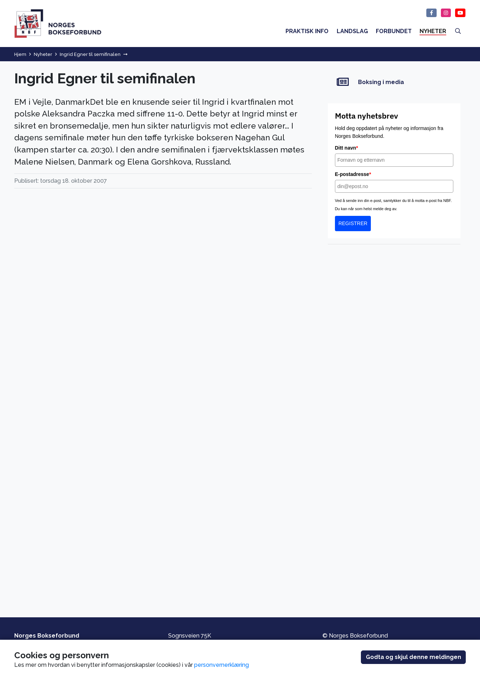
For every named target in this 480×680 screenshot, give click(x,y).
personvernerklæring (221, 664)
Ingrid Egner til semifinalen (90, 54)
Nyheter (43, 54)
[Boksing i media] (394, 82)
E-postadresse (353, 174)
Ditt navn (346, 148)
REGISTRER (353, 223)
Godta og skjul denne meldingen (413, 657)
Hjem (20, 54)
